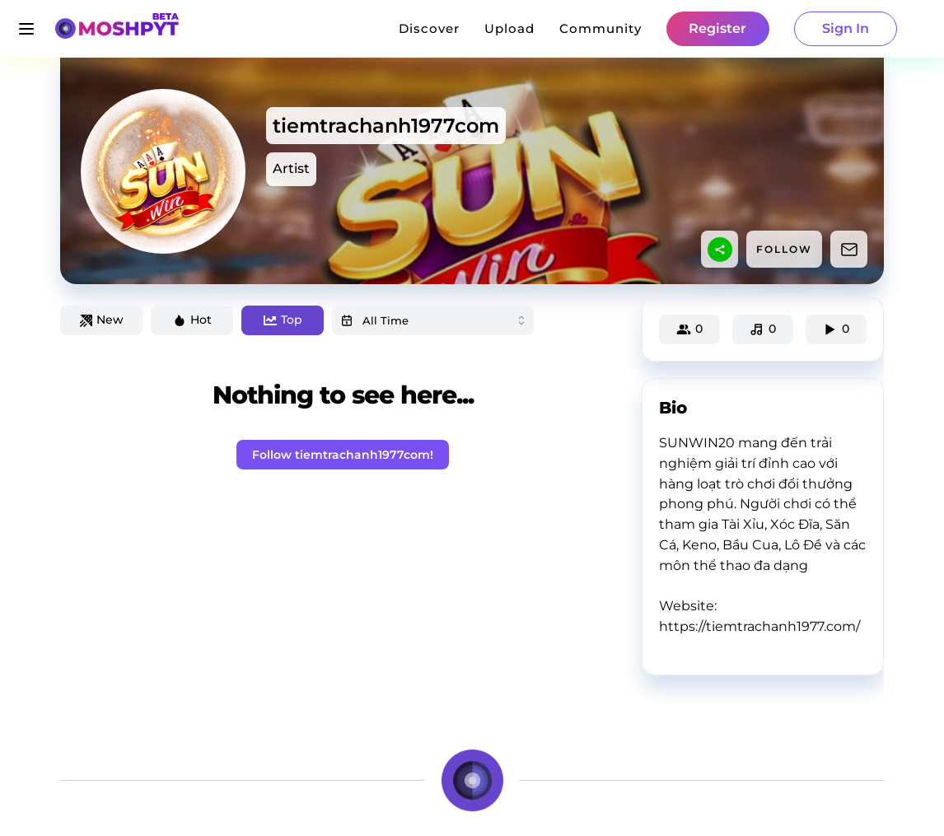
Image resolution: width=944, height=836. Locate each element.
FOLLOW (784, 249)
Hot (192, 319)
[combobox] (433, 320)
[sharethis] (720, 249)
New (102, 319)
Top (283, 319)
